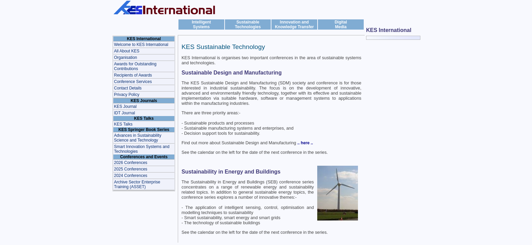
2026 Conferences (130, 162)
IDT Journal (124, 113)
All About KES (126, 51)
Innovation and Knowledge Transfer (294, 24)
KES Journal (125, 106)
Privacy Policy (126, 94)
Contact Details (127, 88)
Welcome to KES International (141, 44)
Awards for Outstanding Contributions (135, 66)
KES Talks (123, 124)
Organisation (125, 57)
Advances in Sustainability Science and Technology (137, 138)
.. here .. (305, 143)
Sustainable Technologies (248, 24)
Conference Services (133, 81)
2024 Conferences (130, 175)
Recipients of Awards (133, 75)
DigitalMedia (341, 24)
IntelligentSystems (201, 24)
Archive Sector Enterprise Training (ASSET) (137, 184)
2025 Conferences (130, 169)
